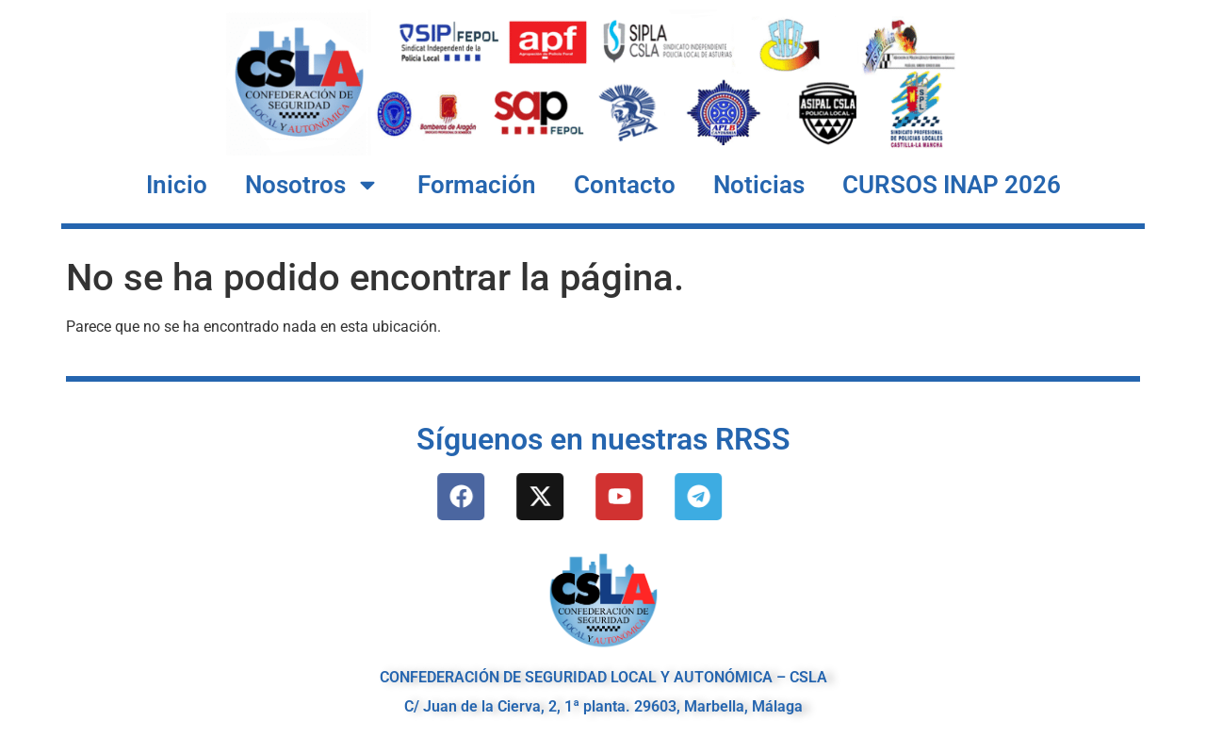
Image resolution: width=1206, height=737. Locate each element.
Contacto (625, 185)
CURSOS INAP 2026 (951, 185)
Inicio (176, 185)
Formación (476, 185)
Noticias (759, 185)
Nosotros (312, 184)
